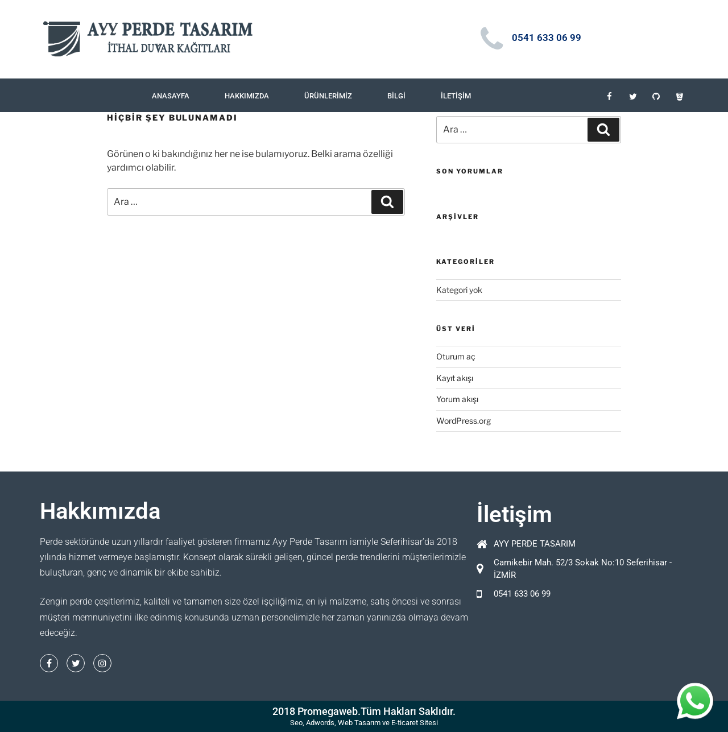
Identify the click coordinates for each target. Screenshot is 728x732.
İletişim (456, 96)
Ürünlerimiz (328, 96)
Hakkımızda (247, 96)
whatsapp (695, 694)
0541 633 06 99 (546, 37)
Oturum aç (455, 356)
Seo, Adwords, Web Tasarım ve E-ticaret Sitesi (364, 722)
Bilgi (396, 96)
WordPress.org (463, 420)
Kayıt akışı (454, 378)
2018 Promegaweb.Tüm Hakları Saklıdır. (364, 711)
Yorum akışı (457, 399)
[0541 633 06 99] (492, 39)
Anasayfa (170, 96)
